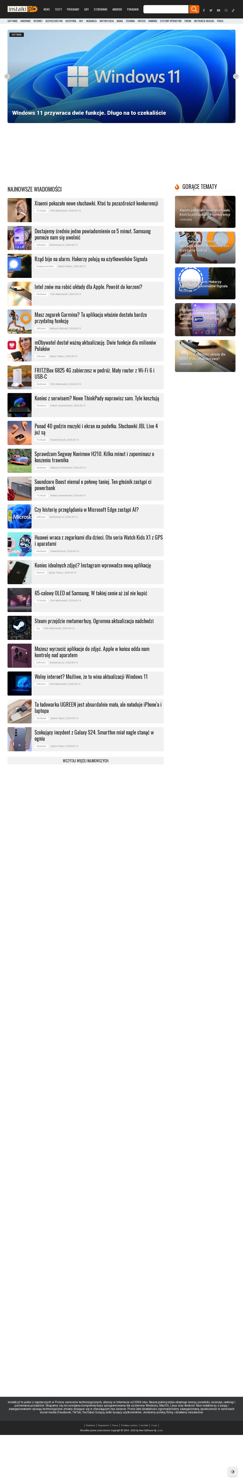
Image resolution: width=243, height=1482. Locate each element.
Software (12, 21)
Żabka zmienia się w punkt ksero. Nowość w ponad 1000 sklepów (148, 108)
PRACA (220, 21)
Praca (115, 1472)
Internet (38, 21)
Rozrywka (71, 21)
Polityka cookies (129, 1472)
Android (117, 9)
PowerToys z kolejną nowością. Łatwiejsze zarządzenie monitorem (207, 108)
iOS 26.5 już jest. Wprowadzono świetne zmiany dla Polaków (33, 155)
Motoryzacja (107, 21)
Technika (130, 21)
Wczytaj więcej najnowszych (85, 808)
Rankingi (152, 21)
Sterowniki (100, 9)
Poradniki (133, 9)
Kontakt (144, 1472)
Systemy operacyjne (171, 21)
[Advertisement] (121, 196)
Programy (73, 9)
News (47, 9)
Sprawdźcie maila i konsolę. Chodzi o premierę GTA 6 (201, 155)
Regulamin (103, 1472)
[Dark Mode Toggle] (232, 1471)
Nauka (120, 21)
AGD (73, 128)
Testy (58, 9)
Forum (188, 21)
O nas (154, 1472)
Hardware (25, 21)
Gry (86, 9)
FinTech (141, 21)
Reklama (90, 1472)
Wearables (91, 21)
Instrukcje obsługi (204, 21)
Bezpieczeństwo (54, 21)
